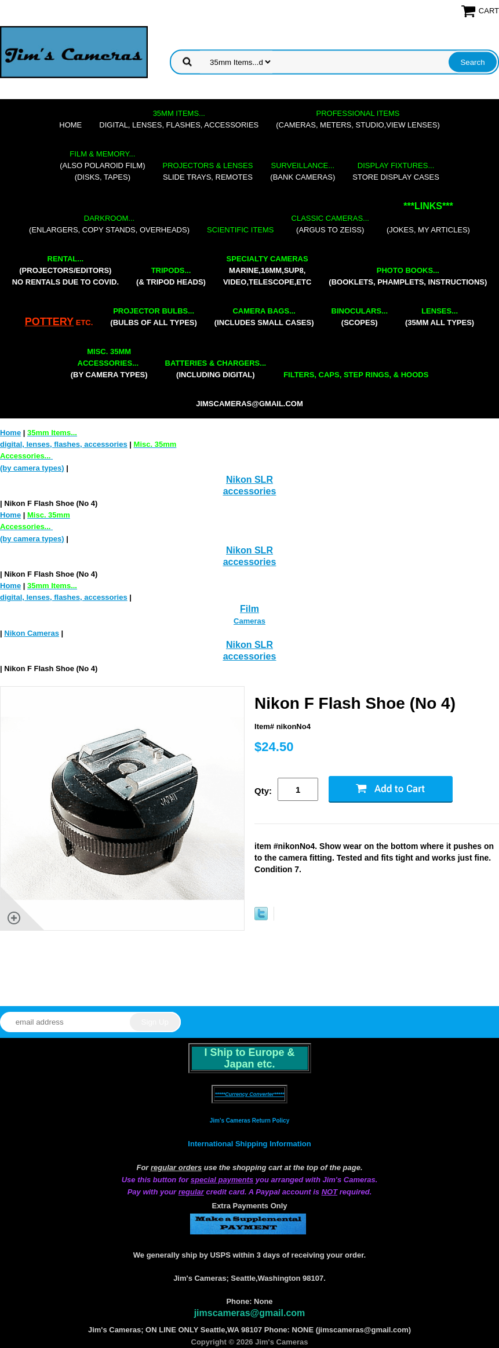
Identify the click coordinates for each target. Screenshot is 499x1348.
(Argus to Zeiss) (330, 224)
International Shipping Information (249, 1143)
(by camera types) (109, 363)
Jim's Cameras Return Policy (249, 1120)
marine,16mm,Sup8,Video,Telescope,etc (267, 270)
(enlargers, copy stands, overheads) (109, 224)
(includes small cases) (264, 317)
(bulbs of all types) (153, 317)
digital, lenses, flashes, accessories (178, 119)
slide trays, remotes (208, 171)
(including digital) (216, 369)
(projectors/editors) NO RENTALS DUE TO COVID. (65, 270)
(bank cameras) (302, 171)
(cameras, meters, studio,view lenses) (357, 119)
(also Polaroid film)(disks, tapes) (102, 165)
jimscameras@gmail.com (249, 403)
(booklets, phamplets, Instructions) (408, 276)
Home (70, 125)
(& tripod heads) (171, 276)
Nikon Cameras (31, 633)
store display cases (395, 171)
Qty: (263, 791)
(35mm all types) (439, 317)
